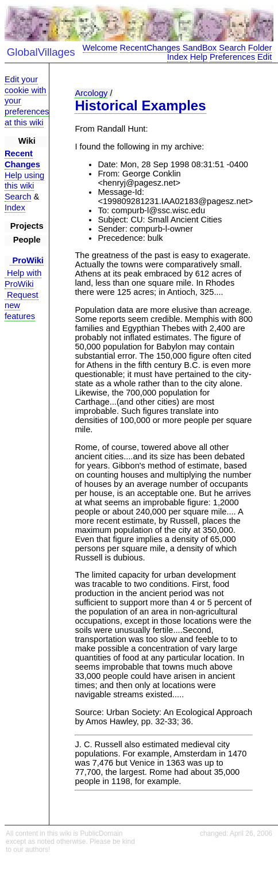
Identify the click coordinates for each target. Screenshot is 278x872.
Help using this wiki (24, 181)
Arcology (91, 93)
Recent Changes (22, 159)
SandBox (200, 47)
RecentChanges (150, 47)
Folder (260, 47)
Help (198, 57)
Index (177, 57)
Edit (264, 57)
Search (232, 47)
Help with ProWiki (23, 278)
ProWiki (27, 260)
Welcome (100, 47)
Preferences (232, 57)
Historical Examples (140, 105)
